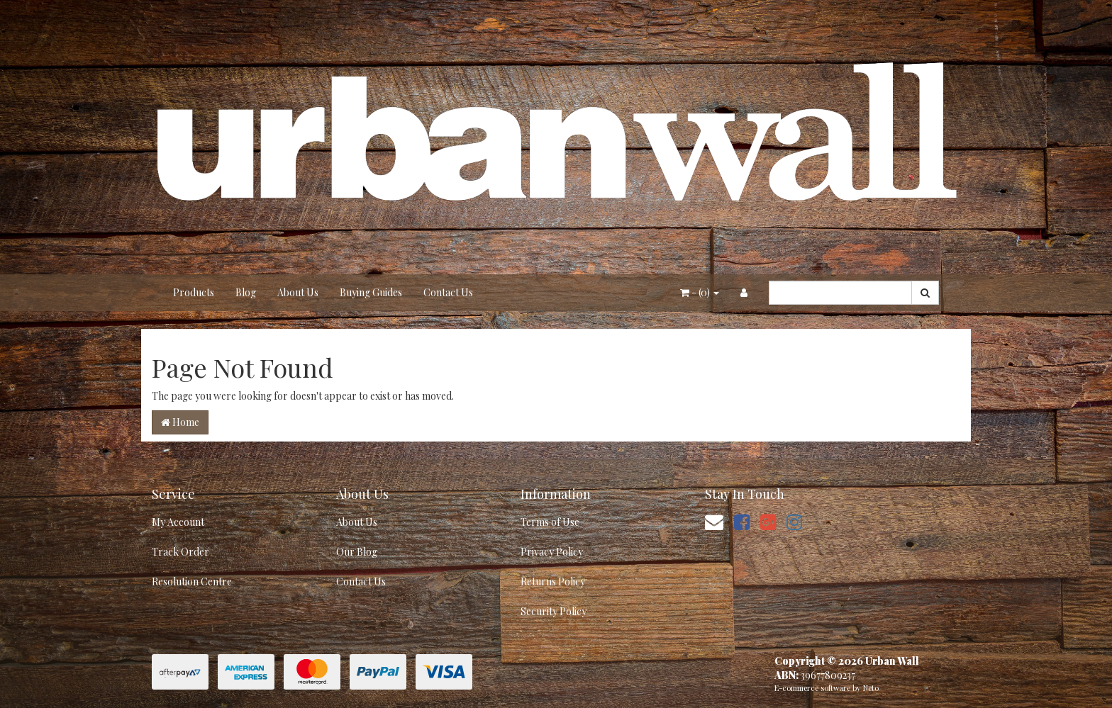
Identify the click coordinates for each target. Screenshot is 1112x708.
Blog (245, 292)
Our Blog (356, 551)
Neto (871, 687)
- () (699, 292)
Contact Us (448, 292)
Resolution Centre (192, 581)
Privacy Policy (552, 551)
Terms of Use (550, 522)
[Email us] (714, 521)
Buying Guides (371, 292)
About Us (297, 292)
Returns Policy (553, 581)
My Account (178, 522)
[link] (742, 521)
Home (180, 422)
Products (193, 292)
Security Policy (553, 611)
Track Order (180, 551)
